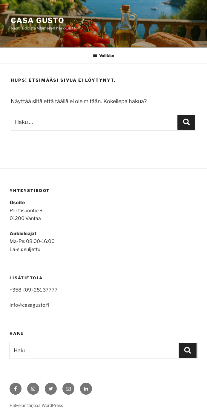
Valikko (103, 55)
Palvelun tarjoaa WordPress (36, 405)
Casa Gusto (38, 20)
